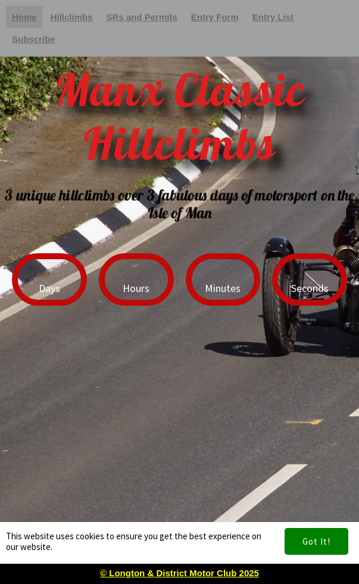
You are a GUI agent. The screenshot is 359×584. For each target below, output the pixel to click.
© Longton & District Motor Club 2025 (179, 573)
